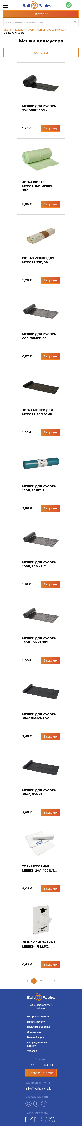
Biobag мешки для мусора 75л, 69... (38, 260)
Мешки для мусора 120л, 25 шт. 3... (39, 488)
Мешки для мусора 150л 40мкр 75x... (39, 640)
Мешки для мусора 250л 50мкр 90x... (39, 716)
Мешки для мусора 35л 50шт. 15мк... (39, 108)
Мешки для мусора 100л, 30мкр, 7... (39, 564)
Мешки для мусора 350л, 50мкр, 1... (39, 792)
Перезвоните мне (41, 1073)
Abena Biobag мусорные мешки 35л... (38, 186)
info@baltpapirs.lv (38, 1088)
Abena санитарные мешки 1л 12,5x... (38, 944)
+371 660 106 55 (41, 1065)
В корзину (50, 128)
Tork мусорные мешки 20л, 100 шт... (39, 868)
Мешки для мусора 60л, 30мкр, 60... (39, 336)
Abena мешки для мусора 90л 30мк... (38, 412)
